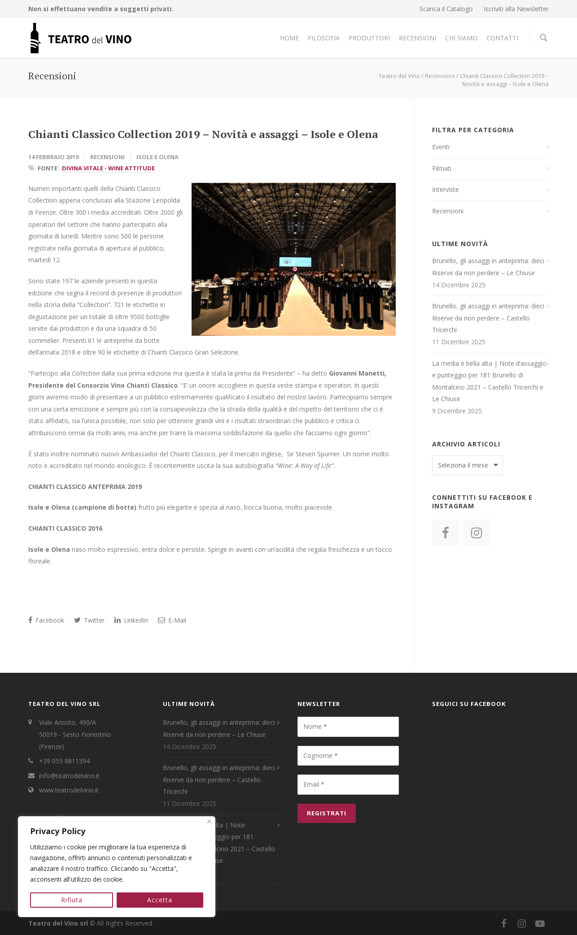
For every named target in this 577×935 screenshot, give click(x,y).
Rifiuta (72, 900)
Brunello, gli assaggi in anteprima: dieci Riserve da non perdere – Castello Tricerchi (488, 318)
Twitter (89, 620)
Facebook (46, 620)
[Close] (209, 822)
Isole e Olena (157, 157)
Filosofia (324, 38)
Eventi (441, 147)
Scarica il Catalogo (446, 9)
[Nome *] (348, 726)
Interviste (445, 189)
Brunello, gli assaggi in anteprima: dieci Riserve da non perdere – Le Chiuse (488, 266)
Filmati (441, 168)
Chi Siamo (461, 38)
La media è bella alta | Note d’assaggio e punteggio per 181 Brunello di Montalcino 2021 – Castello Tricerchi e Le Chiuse (489, 381)
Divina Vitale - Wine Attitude (108, 168)
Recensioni (417, 38)
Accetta (160, 900)
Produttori (369, 38)
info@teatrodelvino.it (69, 775)
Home (289, 38)
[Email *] (348, 784)
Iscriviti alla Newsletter (516, 9)
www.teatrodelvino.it (69, 790)
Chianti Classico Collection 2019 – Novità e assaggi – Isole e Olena (203, 134)
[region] (116, 867)
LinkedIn (131, 620)
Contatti (502, 38)
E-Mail (172, 620)
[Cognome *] (348, 756)
